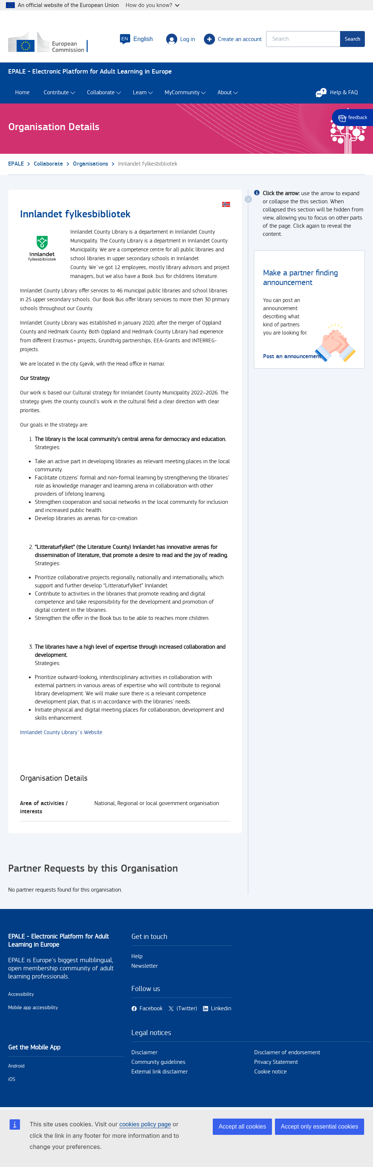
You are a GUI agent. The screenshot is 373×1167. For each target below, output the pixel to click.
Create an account (233, 39)
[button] (136, 39)
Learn (140, 92)
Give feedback (352, 118)
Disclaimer (144, 1052)
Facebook (151, 1008)
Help (136, 956)
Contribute (56, 92)
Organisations (90, 163)
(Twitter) (187, 1008)
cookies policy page (145, 1124)
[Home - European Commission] (53, 42)
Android (16, 1066)
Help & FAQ (340, 92)
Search (352, 39)
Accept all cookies (242, 1126)
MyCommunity (182, 92)
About (225, 92)
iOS (11, 1079)
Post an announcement (292, 356)
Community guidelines (158, 1062)
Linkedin (221, 1008)
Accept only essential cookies (319, 1126)
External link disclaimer (159, 1071)
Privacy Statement (276, 1062)
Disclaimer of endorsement (287, 1052)
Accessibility (21, 994)
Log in (180, 39)
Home (22, 92)
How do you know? (153, 5)
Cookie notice (270, 1071)
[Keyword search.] (303, 39)
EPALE (16, 163)
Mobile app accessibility (33, 1008)
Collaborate (101, 92)
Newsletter (144, 966)
